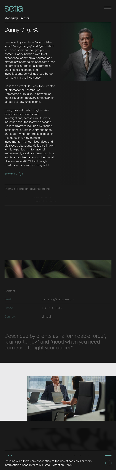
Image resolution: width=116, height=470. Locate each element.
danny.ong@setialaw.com (58, 299)
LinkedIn (47, 316)
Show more (14, 174)
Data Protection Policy (58, 465)
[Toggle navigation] (107, 8)
